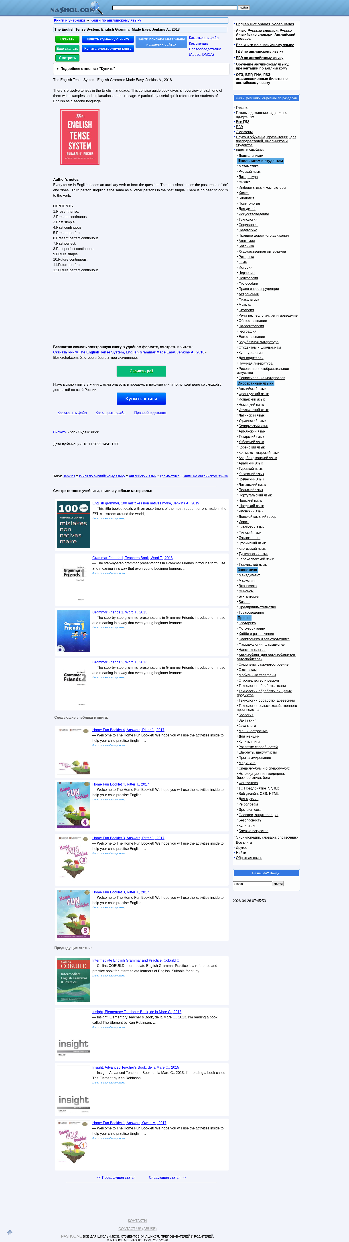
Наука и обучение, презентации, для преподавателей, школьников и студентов (266, 141)
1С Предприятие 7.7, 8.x (259, 788)
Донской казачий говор (257, 516)
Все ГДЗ (242, 122)
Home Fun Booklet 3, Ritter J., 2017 (120, 892)
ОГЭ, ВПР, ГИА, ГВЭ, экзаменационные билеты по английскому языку (262, 79)
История (245, 267)
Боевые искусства (253, 831)
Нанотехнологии (252, 650)
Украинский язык (252, 421)
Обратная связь (249, 858)
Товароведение (251, 612)
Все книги (244, 842)
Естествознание (252, 337)
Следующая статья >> (167, 1177)
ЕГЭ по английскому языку (259, 58)
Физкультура (249, 299)
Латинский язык (251, 415)
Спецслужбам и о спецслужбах (264, 768)
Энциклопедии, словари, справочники (267, 837)
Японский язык (251, 511)
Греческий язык (251, 479)
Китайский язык (251, 527)
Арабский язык (251, 463)
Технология (248, 219)
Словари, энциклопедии (258, 815)
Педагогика (248, 230)
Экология (246, 310)
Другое (241, 847)
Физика (245, 182)
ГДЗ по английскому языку (259, 51)
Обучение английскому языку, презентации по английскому (262, 66)
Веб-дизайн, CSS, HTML (259, 794)
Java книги (247, 726)
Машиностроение (253, 731)
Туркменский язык (253, 554)
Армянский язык (252, 431)
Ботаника (246, 246)
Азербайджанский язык (258, 458)
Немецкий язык (251, 405)
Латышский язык (252, 484)
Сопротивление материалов (262, 378)
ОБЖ (243, 262)
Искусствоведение (254, 214)
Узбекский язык (251, 442)
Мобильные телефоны (257, 675)
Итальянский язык (254, 410)
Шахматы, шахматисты (258, 752)
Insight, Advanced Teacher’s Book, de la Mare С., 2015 (135, 1067)
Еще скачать (68, 48)
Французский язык (254, 394)
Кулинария (247, 825)
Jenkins (69, 476)
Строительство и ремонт (259, 680)
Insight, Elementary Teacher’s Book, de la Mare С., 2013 (136, 1012)
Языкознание (249, 538)
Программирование (255, 758)
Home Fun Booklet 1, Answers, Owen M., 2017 (129, 1123)
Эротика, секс (250, 809)
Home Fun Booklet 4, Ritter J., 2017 (120, 784)
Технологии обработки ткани (262, 686)
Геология (246, 715)
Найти (241, 853)
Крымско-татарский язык (259, 452)
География (247, 331)
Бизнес (244, 602)
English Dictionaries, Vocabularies (265, 24)
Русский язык (249, 171)
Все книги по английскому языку (265, 45)
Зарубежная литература (259, 342)
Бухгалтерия (249, 596)
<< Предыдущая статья (116, 1177)
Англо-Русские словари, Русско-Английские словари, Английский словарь (265, 34)
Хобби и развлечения (256, 634)
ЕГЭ (239, 127)
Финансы (246, 591)
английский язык (142, 476)
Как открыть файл (204, 38)
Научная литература (255, 363)
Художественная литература (262, 251)
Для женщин (249, 736)
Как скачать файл (72, 413)
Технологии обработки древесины (267, 700)
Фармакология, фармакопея (262, 644)
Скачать (67, 39)
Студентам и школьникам (260, 347)
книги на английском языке (205, 476)
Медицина (247, 763)
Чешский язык (250, 500)
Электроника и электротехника (264, 639)
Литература (248, 177)
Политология (249, 203)
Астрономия (249, 294)
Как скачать (198, 43)
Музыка (245, 305)
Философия (248, 283)
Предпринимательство (257, 607)
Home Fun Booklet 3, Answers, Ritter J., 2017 (128, 838)
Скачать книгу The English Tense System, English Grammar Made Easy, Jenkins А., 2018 (128, 352)
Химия (244, 193)
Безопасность (250, 820)
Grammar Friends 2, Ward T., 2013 (119, 662)
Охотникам (248, 670)
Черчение (247, 273)
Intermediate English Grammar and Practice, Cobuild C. (136, 960)
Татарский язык (251, 436)
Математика (249, 166)
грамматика (170, 476)
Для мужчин (248, 799)
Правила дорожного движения (264, 235)
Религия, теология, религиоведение (268, 315)
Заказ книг (247, 720)
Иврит (244, 522)
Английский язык (252, 389)
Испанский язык (252, 399)
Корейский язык (252, 447)
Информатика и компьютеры (262, 187)
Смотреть (67, 58)
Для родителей (251, 358)
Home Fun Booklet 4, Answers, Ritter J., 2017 (128, 730)
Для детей (247, 209)
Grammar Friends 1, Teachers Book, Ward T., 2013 (132, 558)
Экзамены (244, 132)
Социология (248, 225)
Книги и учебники (250, 150)
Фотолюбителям (252, 628)
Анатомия (247, 241)
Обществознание (253, 321)
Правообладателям (150, 413)
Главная (243, 107)
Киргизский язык (252, 548)
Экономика (248, 586)
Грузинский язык (252, 543)
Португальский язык (255, 495)
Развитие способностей (258, 747)
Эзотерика (247, 623)
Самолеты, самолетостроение (264, 664)
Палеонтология (251, 326)
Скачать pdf (141, 371)
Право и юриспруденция (259, 289)
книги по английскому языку (102, 476)
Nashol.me (71, 1236)
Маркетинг (247, 580)
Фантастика (248, 783)
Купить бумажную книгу (108, 39)
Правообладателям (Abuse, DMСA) (205, 51)
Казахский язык (251, 474)
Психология (248, 278)
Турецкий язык (250, 468)
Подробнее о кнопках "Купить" (88, 69)
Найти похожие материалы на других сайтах (161, 41)
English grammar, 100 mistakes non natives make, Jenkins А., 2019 (145, 503)
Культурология (251, 353)
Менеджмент (249, 575)
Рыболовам (248, 804)
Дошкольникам (251, 155)
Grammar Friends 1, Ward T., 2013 (119, 612)
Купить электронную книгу (108, 48)
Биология (246, 198)
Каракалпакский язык (256, 559)
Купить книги (141, 398)
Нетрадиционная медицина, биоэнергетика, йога (261, 776)
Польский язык (251, 490)
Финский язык (250, 532)
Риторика (246, 257)
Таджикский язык (253, 564)
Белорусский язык (253, 426)
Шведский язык (251, 506)
